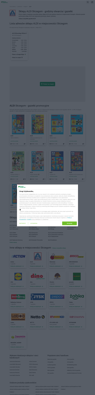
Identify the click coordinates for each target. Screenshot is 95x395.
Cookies (29, 219)
